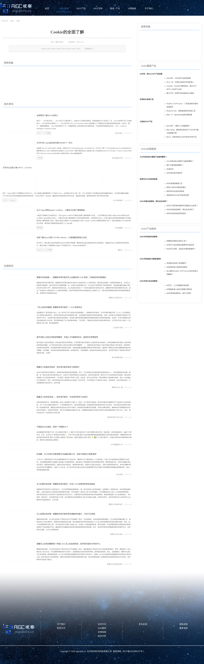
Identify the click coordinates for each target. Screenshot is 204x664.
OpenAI (13, 200)
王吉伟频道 (119, 228)
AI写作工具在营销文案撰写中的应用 (180, 245)
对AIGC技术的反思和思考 (176, 214)
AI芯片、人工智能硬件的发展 (178, 285)
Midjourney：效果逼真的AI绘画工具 (181, 111)
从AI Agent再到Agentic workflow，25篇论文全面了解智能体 (61, 210)
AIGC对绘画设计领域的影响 (150, 259)
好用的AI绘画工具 (147, 99)
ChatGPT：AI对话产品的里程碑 (179, 78)
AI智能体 (132, 8)
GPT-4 (5, 200)
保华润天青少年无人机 (115, 417)
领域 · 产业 (115, 8)
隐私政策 (183, 624)
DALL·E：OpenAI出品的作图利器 (179, 115)
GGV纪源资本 (118, 200)
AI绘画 (39, 158)
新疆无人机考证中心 (116, 298)
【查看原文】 (88, 49)
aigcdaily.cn (81, 651)
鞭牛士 (120, 250)
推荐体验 (8, 62)
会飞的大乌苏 (118, 327)
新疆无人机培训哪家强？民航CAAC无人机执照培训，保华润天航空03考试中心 (68, 544)
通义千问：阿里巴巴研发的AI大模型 (180, 93)
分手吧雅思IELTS (117, 444)
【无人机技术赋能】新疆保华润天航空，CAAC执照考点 (59, 307)
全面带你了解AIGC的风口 (47, 115)
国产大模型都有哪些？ (175, 165)
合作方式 (102, 624)
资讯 (18, 21)
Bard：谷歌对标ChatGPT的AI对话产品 (182, 137)
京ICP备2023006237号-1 (133, 651)
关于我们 (149, 8)
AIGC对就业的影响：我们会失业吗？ (154, 201)
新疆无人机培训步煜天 (115, 564)
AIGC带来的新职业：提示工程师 (179, 293)
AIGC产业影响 (148, 229)
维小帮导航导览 (117, 357)
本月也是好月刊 (117, 158)
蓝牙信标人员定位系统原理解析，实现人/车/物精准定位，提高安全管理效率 (67, 337)
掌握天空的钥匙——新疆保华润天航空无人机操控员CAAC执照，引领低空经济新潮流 (71, 277)
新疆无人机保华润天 (116, 504)
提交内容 (102, 636)
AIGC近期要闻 (148, 149)
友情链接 (102, 632)
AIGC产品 (81, 8)
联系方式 (61, 628)
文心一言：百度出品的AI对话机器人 (180, 82)
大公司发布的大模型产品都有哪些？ (153, 157)
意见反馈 (143, 624)
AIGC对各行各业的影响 (148, 281)
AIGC (39, 133)
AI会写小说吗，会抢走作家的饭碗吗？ (181, 249)
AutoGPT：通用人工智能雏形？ (179, 126)
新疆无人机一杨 (117, 387)
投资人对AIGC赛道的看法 (176, 187)
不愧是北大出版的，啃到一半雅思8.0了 (52, 427)
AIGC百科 (98, 8)
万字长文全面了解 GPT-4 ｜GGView (17, 168)
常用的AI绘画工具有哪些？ (177, 263)
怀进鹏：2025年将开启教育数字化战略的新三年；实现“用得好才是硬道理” (67, 454)
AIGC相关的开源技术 (174, 173)
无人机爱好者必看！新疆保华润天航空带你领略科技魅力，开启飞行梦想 (66, 514)
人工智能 (47, 133)
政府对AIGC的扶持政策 (148, 179)
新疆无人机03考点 (116, 534)
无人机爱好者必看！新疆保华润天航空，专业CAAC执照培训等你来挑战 (66, 484)
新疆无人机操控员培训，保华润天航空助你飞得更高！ (58, 367)
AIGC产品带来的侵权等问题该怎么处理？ (182, 206)
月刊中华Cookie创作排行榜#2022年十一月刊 (54, 143)
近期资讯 (8, 266)
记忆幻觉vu (119, 133)
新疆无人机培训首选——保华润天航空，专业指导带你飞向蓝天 (62, 397)
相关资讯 (8, 104)
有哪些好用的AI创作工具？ (177, 241)
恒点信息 (119, 474)
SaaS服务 (102, 628)
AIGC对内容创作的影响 (148, 237)
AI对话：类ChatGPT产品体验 (151, 74)
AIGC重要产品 (148, 66)
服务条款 (183, 628)
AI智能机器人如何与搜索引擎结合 (179, 289)
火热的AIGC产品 (146, 122)
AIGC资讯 (64, 8)
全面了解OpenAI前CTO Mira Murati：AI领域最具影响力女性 (62, 238)
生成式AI (170, 169)
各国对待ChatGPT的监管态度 (178, 195)
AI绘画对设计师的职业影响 (177, 267)
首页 (47, 8)
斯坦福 (39, 227)
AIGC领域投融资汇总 (174, 183)
